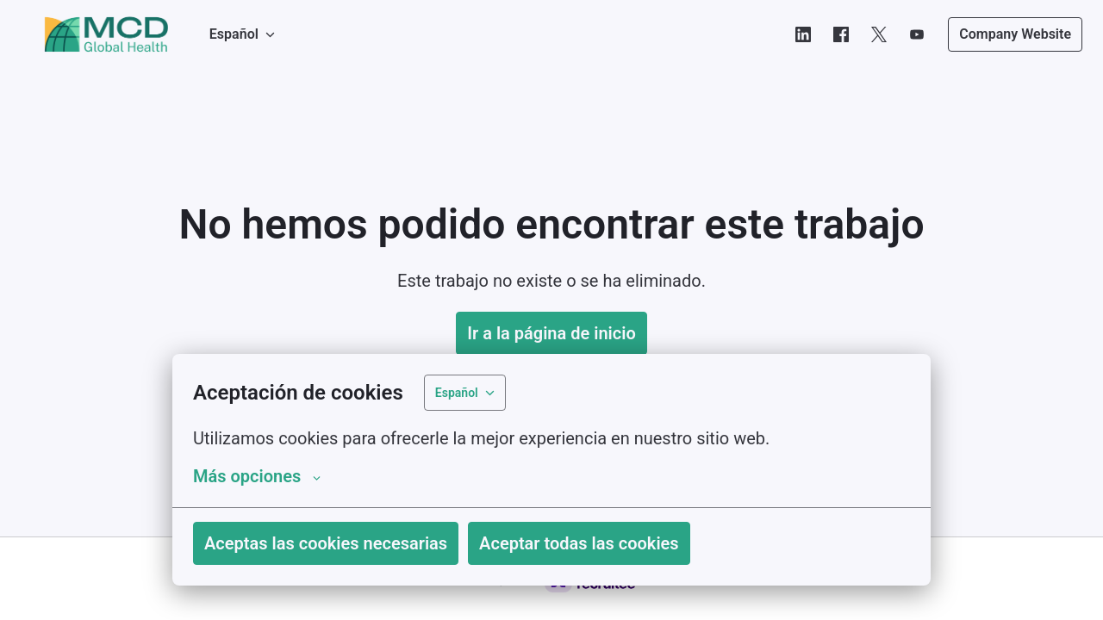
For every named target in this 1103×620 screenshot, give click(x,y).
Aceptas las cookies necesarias (325, 543)
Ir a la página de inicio (551, 333)
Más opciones (257, 476)
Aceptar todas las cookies (579, 543)
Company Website (1015, 34)
